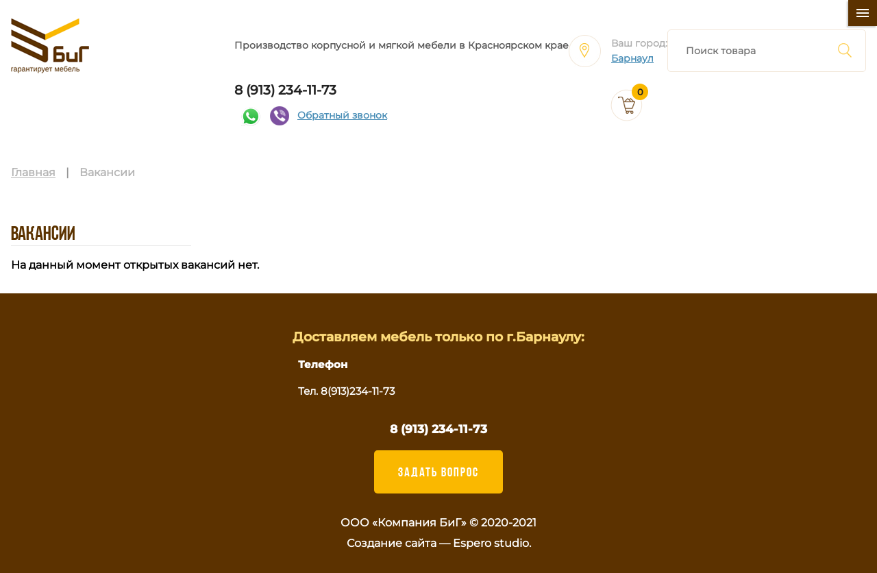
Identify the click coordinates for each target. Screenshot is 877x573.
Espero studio (491, 543)
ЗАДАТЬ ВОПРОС (438, 471)
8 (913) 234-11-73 (285, 90)
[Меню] (862, 13)
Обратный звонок (342, 115)
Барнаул (632, 58)
